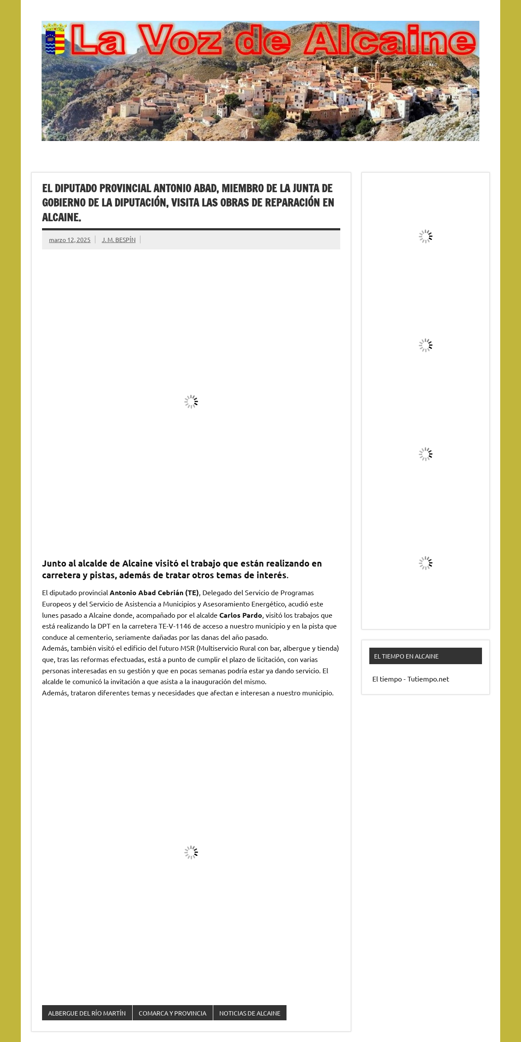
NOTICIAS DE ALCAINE (249, 1013)
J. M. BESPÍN (119, 239)
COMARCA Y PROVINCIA (172, 1013)
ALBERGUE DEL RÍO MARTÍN (87, 1013)
